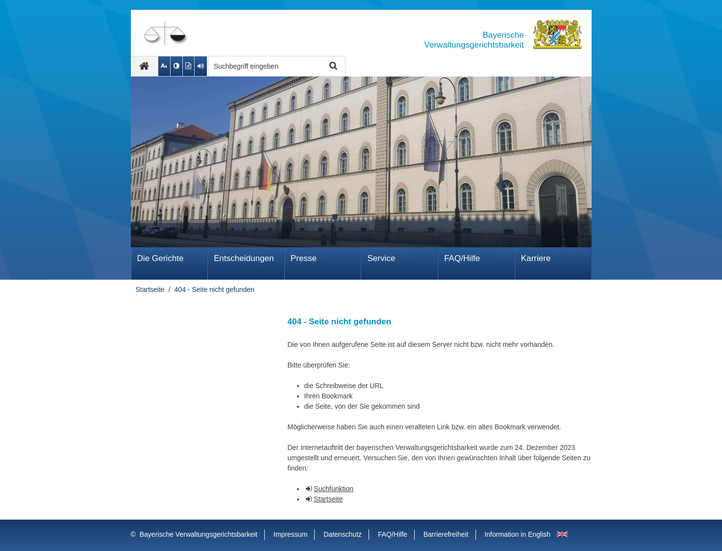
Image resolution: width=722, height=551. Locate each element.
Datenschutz (343, 534)
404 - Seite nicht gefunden (214, 289)
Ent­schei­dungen (244, 258)
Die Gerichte (160, 258)
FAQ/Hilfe (462, 258)
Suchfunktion (333, 489)
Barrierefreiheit (446, 534)
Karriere (536, 258)
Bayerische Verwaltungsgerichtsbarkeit (198, 534)
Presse (304, 258)
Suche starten (332, 66)
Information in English (517, 534)
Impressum (290, 534)
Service (381, 258)
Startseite (150, 289)
